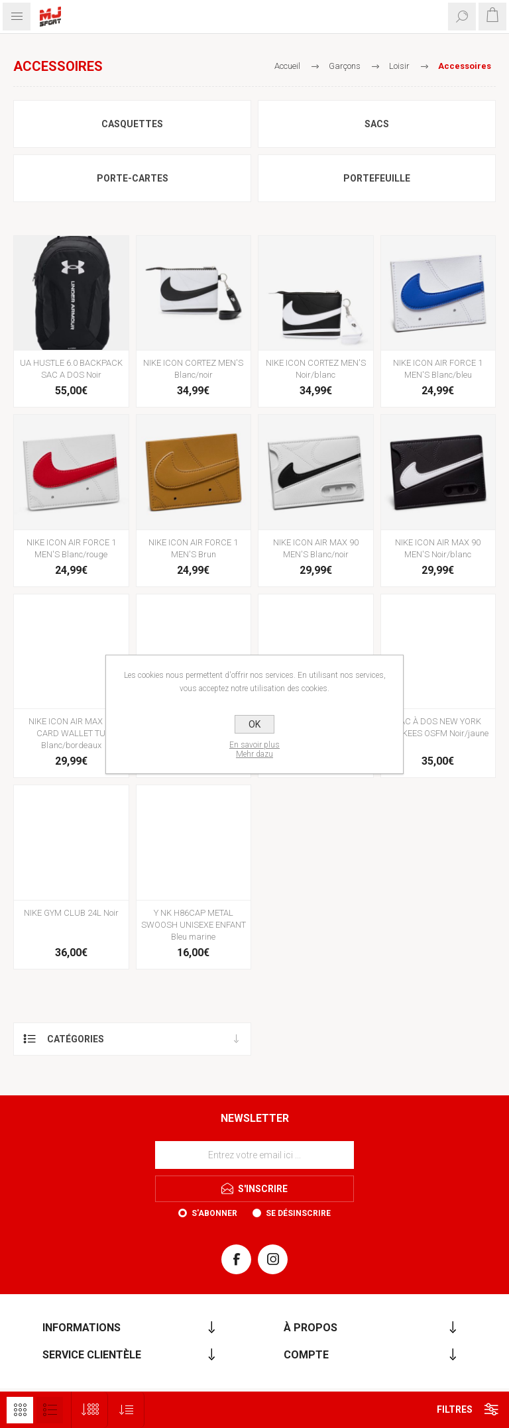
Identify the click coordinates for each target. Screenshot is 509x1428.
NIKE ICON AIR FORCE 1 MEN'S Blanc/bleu (437, 369)
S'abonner (214, 1213)
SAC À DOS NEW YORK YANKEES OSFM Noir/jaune (437, 727)
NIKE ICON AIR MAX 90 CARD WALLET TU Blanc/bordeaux (71, 733)
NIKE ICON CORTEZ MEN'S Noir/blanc (316, 369)
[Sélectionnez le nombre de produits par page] (90, 1410)
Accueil (287, 66)
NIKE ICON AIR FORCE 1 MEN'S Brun (193, 548)
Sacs (377, 124)
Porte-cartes (132, 178)
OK (254, 724)
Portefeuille (376, 178)
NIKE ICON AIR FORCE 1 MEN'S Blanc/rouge (71, 548)
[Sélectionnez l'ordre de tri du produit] (126, 1410)
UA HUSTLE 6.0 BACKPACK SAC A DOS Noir (71, 369)
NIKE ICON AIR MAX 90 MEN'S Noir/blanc (438, 548)
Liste (49, 1410)
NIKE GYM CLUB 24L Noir (71, 913)
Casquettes (132, 124)
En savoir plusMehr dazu (254, 749)
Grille (20, 1410)
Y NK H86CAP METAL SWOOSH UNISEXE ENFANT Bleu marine (193, 925)
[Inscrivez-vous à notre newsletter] (254, 1155)
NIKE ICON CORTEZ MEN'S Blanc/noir (193, 369)
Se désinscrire (298, 1213)
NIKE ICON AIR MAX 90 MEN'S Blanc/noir (316, 548)
